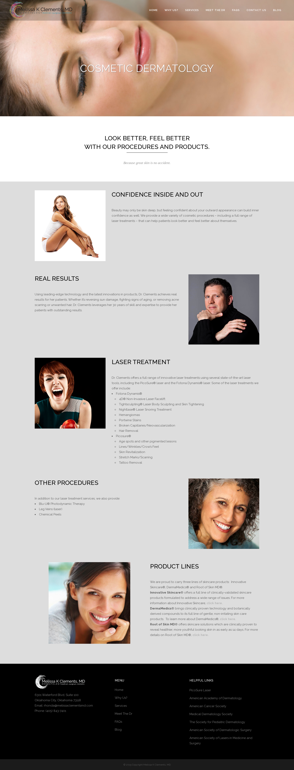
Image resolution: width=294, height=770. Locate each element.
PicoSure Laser (200, 690)
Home (119, 690)
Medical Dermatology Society (211, 714)
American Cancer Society (207, 706)
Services (121, 706)
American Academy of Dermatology (215, 698)
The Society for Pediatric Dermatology (217, 722)
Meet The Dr (123, 714)
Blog (118, 729)
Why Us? (121, 698)
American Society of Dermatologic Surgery (220, 730)
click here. (215, 603)
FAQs (118, 721)
